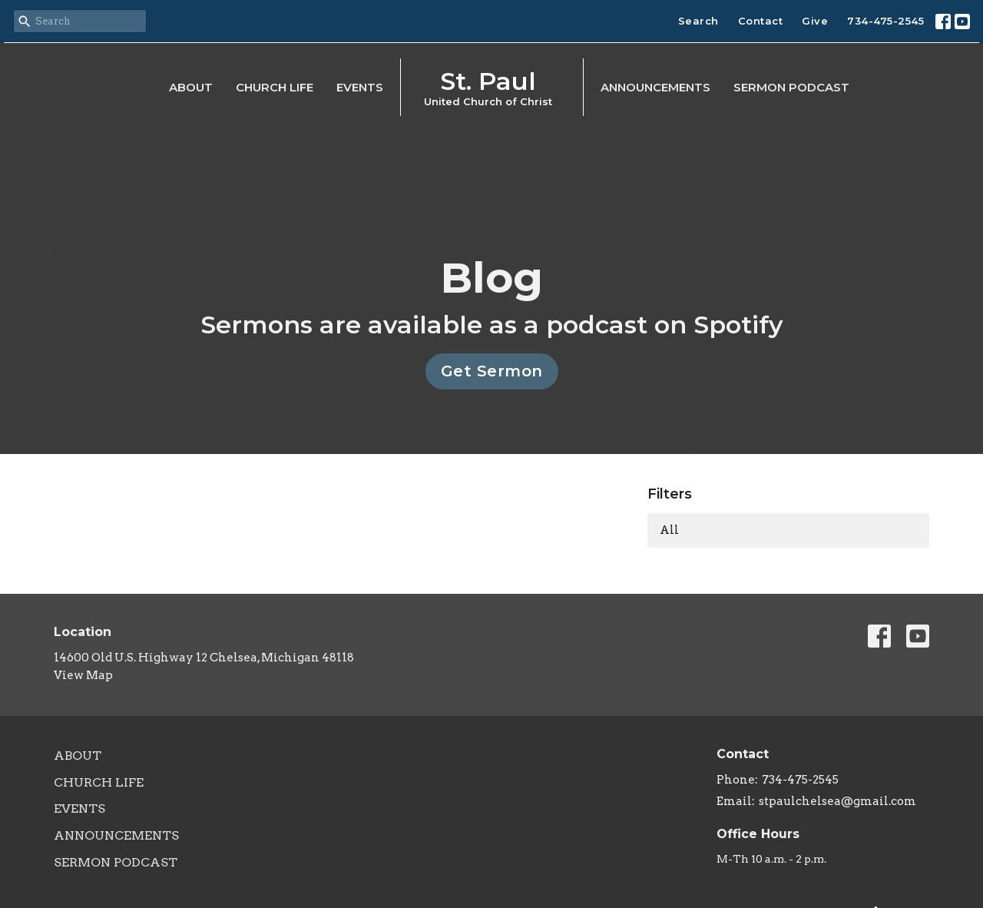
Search (698, 21)
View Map (83, 675)
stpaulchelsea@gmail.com (837, 801)
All (669, 530)
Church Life (274, 87)
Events (359, 87)
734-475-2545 (885, 21)
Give (815, 21)
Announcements (655, 87)
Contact (760, 21)
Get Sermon (492, 371)
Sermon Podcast (791, 87)
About (191, 87)
